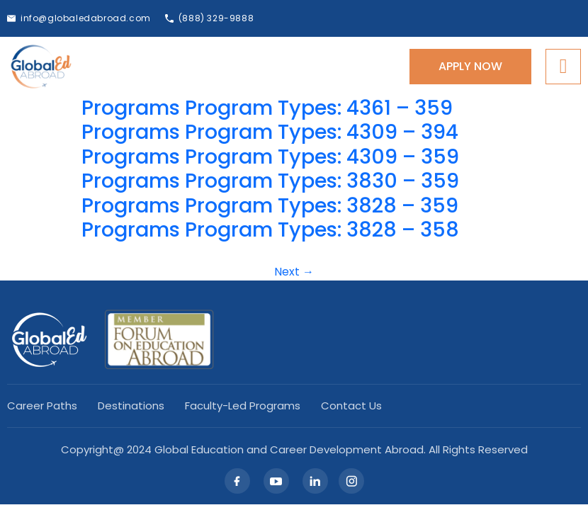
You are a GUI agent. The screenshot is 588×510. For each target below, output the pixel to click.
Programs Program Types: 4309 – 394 (269, 132)
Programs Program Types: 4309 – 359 (270, 156)
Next (294, 272)
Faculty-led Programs (242, 406)
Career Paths (42, 406)
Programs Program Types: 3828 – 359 (269, 205)
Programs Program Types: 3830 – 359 (270, 180)
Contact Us (351, 406)
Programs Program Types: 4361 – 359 (267, 108)
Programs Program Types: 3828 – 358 (270, 229)
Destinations (131, 406)
